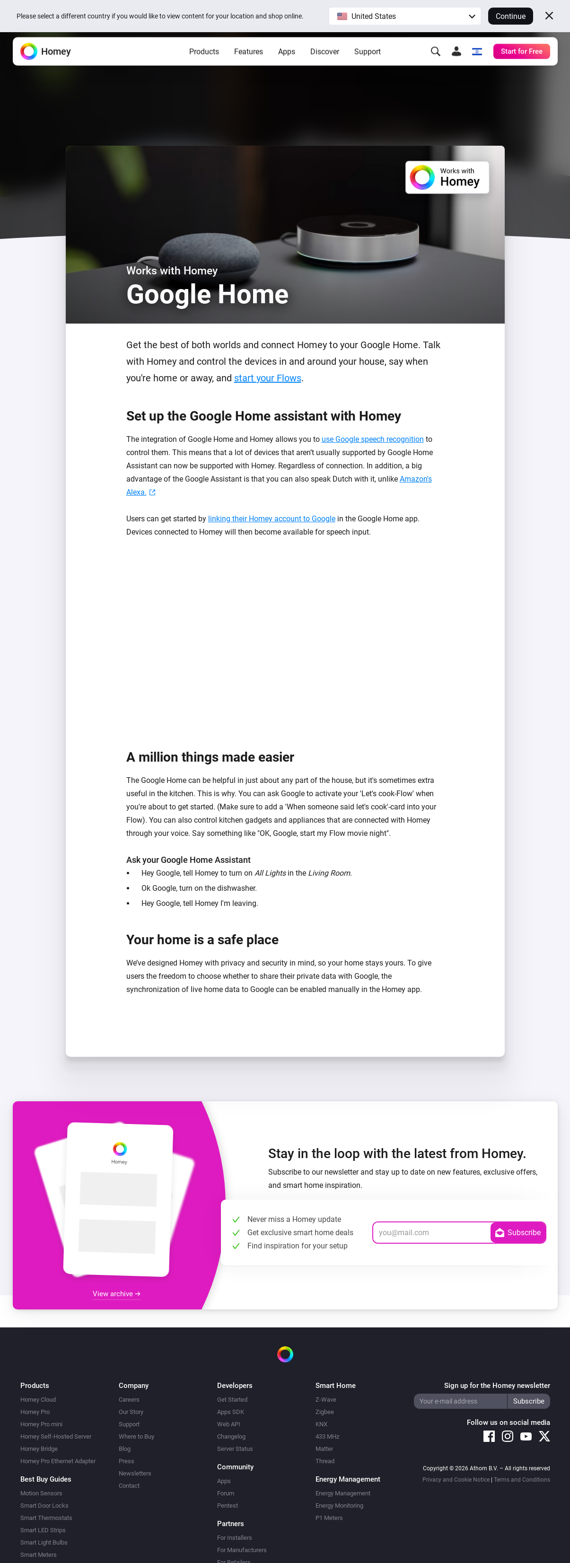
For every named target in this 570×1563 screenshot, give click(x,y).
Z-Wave (326, 1399)
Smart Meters (38, 1554)
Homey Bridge (39, 1448)
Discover (324, 61)
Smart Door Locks (44, 1505)
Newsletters (135, 1473)
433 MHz (327, 1436)
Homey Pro (35, 1411)
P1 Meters (329, 1517)
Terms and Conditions (522, 1479)
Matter (324, 1448)
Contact (129, 1485)
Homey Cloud (38, 1399)
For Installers (234, 1537)
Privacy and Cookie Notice (456, 1479)
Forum (225, 1493)
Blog (125, 1448)
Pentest (227, 1505)
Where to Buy (136, 1436)
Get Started (232, 1399)
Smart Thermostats (46, 1517)
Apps (286, 61)
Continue (511, 16)
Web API (228, 1424)
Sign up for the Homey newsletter (497, 1385)
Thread (325, 1461)
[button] (405, 16)
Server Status (235, 1448)
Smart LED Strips (43, 1530)
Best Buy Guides (45, 1479)
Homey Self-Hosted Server (55, 1436)
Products (204, 61)
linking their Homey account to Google (271, 518)
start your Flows (267, 378)
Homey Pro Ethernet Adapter (58, 1461)
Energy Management (343, 1493)
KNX (321, 1424)
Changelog (231, 1436)
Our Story (131, 1411)
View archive (116, 1294)
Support (367, 61)
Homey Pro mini (41, 1424)
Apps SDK (230, 1411)
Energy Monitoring (339, 1505)
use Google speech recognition (373, 439)
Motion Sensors (41, 1493)
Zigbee (325, 1411)
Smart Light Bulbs (44, 1542)
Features (248, 61)
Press (126, 1461)
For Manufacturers (242, 1550)
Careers (129, 1399)
